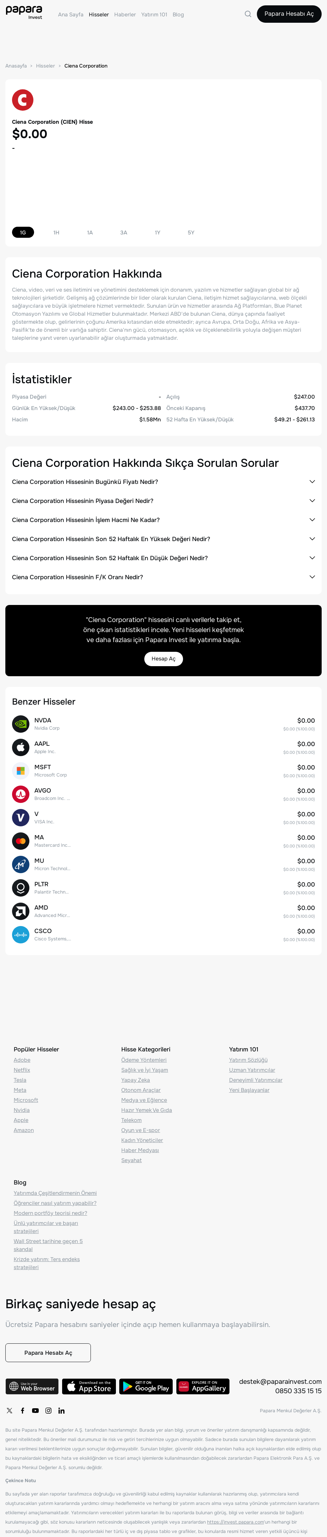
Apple (21, 1118)
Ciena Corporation (86, 66)
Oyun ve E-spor (140, 1128)
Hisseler (99, 14)
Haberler (125, 14)
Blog (178, 14)
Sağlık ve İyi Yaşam (144, 1067)
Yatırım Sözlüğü (248, 1057)
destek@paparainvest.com (280, 1382)
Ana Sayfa (71, 14)
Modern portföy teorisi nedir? (50, 1211)
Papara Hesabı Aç (289, 14)
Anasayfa (16, 66)
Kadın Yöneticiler (142, 1138)
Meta (20, 1088)
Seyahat (131, 1158)
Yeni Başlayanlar (249, 1088)
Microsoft (26, 1098)
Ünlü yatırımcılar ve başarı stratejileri (46, 1225)
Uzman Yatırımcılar (252, 1067)
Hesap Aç (164, 658)
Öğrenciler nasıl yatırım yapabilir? (55, 1201)
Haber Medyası (140, 1148)
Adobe (22, 1057)
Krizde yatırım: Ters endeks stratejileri (47, 1261)
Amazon (24, 1128)
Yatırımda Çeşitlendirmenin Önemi (55, 1191)
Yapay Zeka (135, 1078)
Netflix (22, 1067)
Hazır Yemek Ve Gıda (146, 1108)
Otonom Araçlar (141, 1088)
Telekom (131, 1118)
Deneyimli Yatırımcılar (256, 1078)
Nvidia (22, 1108)
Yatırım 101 (154, 14)
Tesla (20, 1078)
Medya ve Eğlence (144, 1098)
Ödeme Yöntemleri (144, 1057)
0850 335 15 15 (298, 1391)
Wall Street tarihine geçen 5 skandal (48, 1243)
